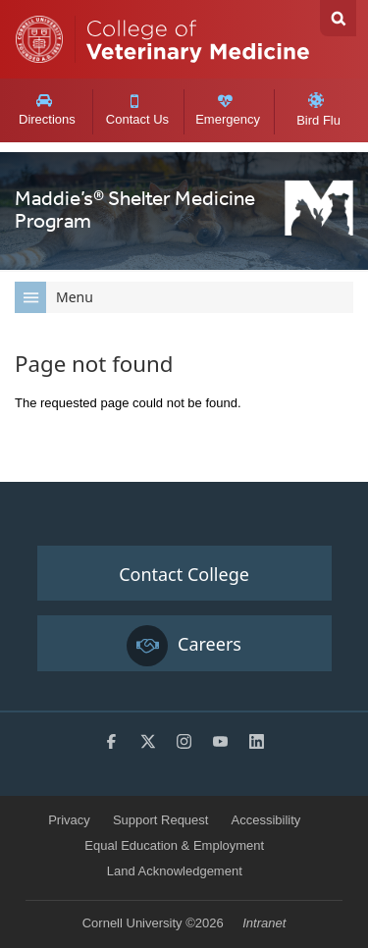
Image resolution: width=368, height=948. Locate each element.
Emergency (228, 110)
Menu (54, 297)
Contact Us (137, 111)
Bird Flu (318, 110)
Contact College (184, 574)
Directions (46, 110)
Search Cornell (338, 18)
